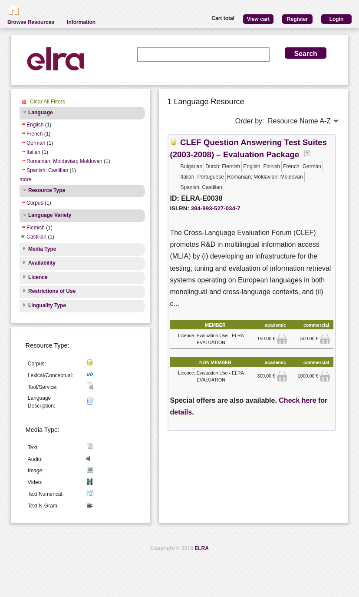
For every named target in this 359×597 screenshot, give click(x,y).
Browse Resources (30, 22)
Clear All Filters (47, 102)
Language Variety (49, 215)
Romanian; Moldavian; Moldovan (64, 161)
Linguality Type (47, 305)
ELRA (201, 548)
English (34, 125)
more (25, 179)
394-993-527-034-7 (215, 208)
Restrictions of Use (52, 291)
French (34, 134)
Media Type (42, 249)
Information (81, 22)
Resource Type (46, 190)
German (35, 143)
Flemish (35, 228)
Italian (33, 152)
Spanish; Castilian (47, 170)
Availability (42, 263)
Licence (38, 277)
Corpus (34, 203)
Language (40, 112)
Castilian (36, 237)
